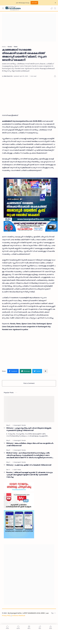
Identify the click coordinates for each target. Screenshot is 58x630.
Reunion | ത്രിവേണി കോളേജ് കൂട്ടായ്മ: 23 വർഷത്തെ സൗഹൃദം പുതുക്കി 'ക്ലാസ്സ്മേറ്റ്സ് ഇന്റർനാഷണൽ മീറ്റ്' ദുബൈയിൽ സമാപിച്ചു (29, 474)
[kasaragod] (17, 425)
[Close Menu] (55, 3)
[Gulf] (15, 469)
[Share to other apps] (45, 371)
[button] (51, 8)
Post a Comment (29, 383)
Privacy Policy (6, 615)
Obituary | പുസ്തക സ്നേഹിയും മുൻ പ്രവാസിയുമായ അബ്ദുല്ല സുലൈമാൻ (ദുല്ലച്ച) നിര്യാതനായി (28, 429)
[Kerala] (24, 425)
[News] (19, 469)
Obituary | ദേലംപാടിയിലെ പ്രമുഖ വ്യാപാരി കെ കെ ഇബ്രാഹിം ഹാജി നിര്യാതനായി (29, 444)
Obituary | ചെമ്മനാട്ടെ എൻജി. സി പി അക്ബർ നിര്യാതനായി (28, 465)
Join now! (34, 3)
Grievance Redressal (18, 615)
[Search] (54, 8)
